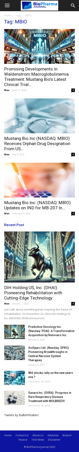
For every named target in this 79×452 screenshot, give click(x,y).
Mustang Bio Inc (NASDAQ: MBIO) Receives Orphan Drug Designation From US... (37, 143)
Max (6, 90)
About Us (37, 435)
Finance (23, 439)
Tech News (37, 439)
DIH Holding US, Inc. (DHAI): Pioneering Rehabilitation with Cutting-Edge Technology (33, 293)
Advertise (53, 435)
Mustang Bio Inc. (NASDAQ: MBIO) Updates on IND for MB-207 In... (37, 205)
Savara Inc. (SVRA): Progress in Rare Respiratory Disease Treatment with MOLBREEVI (49, 397)
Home (7, 15)
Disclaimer (54, 439)
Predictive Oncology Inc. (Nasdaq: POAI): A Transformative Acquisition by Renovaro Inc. (51, 331)
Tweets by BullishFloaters (21, 415)
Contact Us (22, 435)
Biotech (67, 435)
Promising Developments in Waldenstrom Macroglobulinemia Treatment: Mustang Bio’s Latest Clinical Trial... (36, 77)
